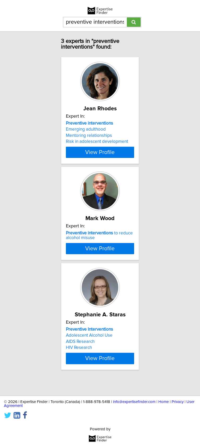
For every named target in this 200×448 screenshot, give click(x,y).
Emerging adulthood (86, 129)
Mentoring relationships (89, 135)
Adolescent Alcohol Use (89, 349)
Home (163, 402)
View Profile (100, 152)
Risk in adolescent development (97, 141)
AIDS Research (80, 355)
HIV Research (79, 361)
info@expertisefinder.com (134, 402)
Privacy (178, 402)
